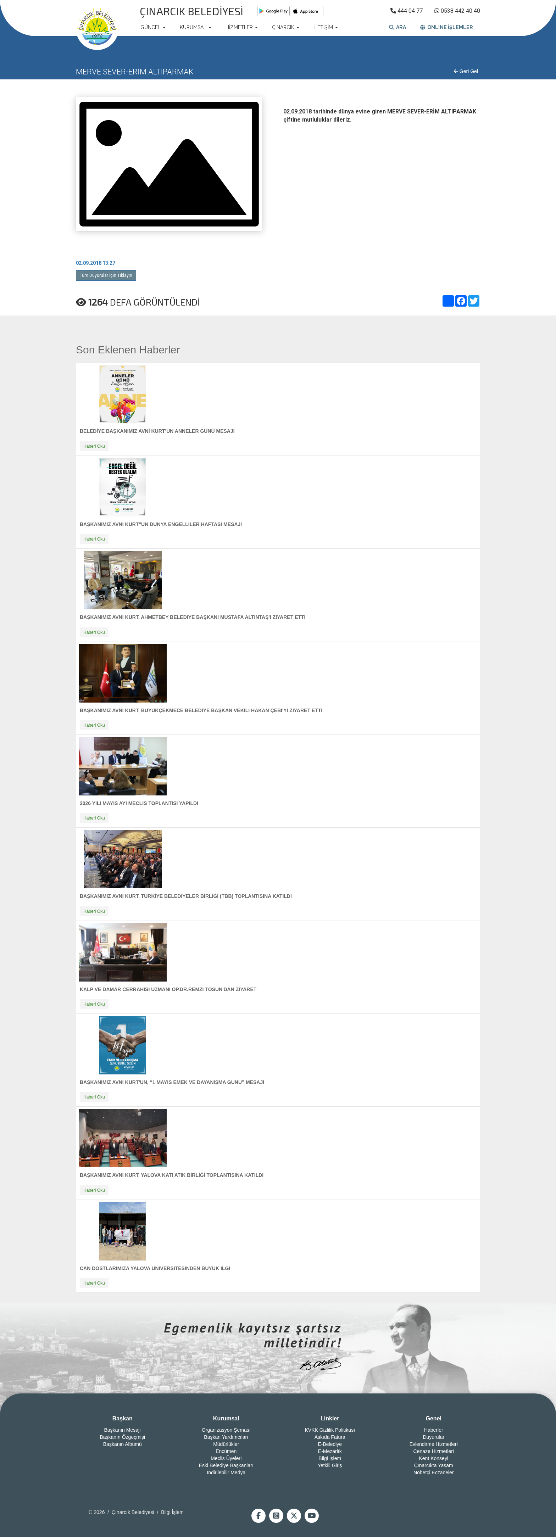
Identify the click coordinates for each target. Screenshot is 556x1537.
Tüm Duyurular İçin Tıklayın (106, 275)
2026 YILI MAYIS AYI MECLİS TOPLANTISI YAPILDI (139, 803)
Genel (433, 1418)
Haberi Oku (94, 446)
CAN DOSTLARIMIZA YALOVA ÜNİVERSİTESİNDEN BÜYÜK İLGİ (155, 1268)
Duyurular (433, 1437)
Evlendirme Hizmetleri (434, 1444)
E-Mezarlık (330, 1451)
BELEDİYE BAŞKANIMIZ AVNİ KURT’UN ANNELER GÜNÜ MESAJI (157, 431)
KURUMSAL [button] (195, 27)
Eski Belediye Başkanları (226, 1465)
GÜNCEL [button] (153, 27)
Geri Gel (466, 71)
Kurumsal (226, 1418)
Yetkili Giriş (330, 1465)
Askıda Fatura (330, 1437)
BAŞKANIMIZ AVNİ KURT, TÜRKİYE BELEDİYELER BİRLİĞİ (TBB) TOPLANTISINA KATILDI (186, 896)
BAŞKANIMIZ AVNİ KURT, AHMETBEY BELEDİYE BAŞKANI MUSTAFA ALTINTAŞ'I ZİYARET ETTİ (192, 617)
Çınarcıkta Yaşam (433, 1465)
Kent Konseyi (434, 1458)
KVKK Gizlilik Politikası (330, 1430)
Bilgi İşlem (329, 1458)
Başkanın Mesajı (122, 1430)
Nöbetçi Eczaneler (433, 1472)
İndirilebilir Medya (226, 1472)
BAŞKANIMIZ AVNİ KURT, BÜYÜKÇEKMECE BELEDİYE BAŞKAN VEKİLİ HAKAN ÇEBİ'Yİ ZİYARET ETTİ (201, 710)
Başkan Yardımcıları (226, 1437)
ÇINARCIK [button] (285, 27)
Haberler (433, 1430)
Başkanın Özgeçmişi (122, 1437)
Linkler (330, 1418)
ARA (397, 27)
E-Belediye (330, 1444)
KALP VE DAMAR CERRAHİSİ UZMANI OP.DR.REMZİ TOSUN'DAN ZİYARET (168, 989)
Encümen (226, 1451)
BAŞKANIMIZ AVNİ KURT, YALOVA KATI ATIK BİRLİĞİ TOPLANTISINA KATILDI (171, 1175)
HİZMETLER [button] (242, 27)
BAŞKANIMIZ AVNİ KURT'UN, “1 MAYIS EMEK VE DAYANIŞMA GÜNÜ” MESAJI (172, 1082)
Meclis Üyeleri (226, 1458)
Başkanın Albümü (122, 1444)
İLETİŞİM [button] (325, 27)
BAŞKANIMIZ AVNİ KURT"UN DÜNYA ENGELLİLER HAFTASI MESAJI (161, 524)
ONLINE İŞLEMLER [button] (446, 27)
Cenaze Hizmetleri (433, 1451)
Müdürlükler (226, 1444)
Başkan (122, 1418)
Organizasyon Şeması (226, 1430)
